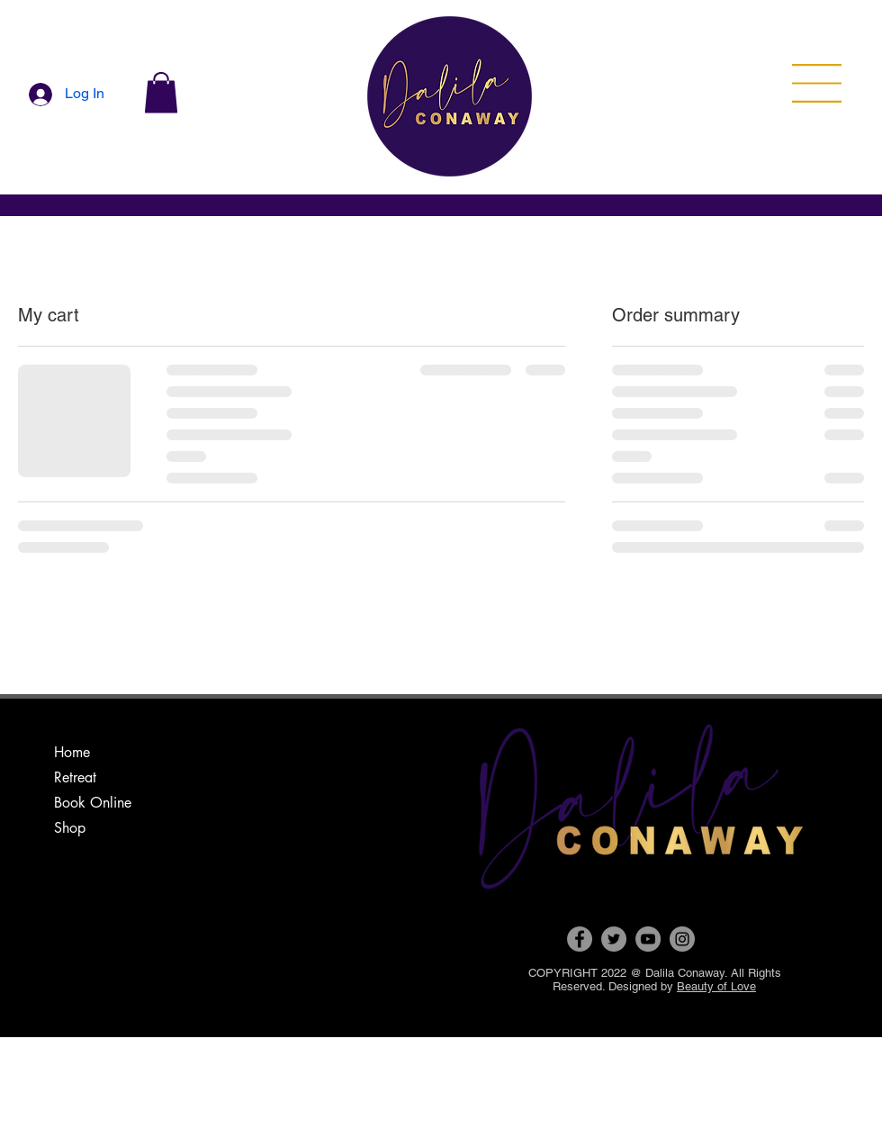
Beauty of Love (716, 986)
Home (72, 752)
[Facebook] (579, 939)
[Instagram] (682, 939)
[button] (161, 92)
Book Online (92, 802)
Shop (70, 827)
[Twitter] (613, 939)
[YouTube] (648, 939)
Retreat (75, 777)
